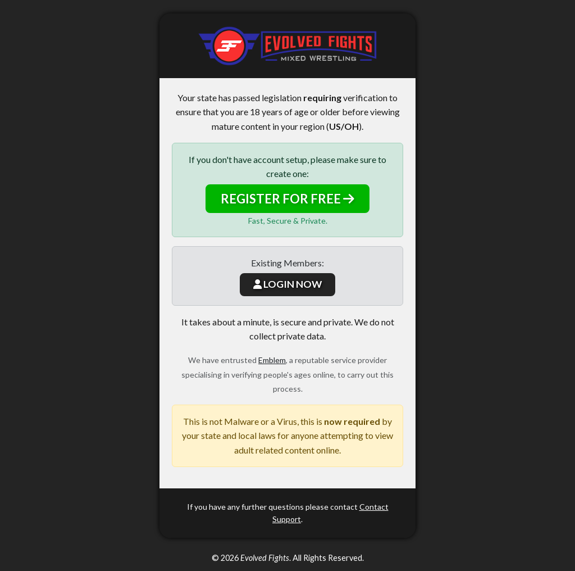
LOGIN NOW (287, 284)
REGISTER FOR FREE (287, 198)
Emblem (272, 360)
